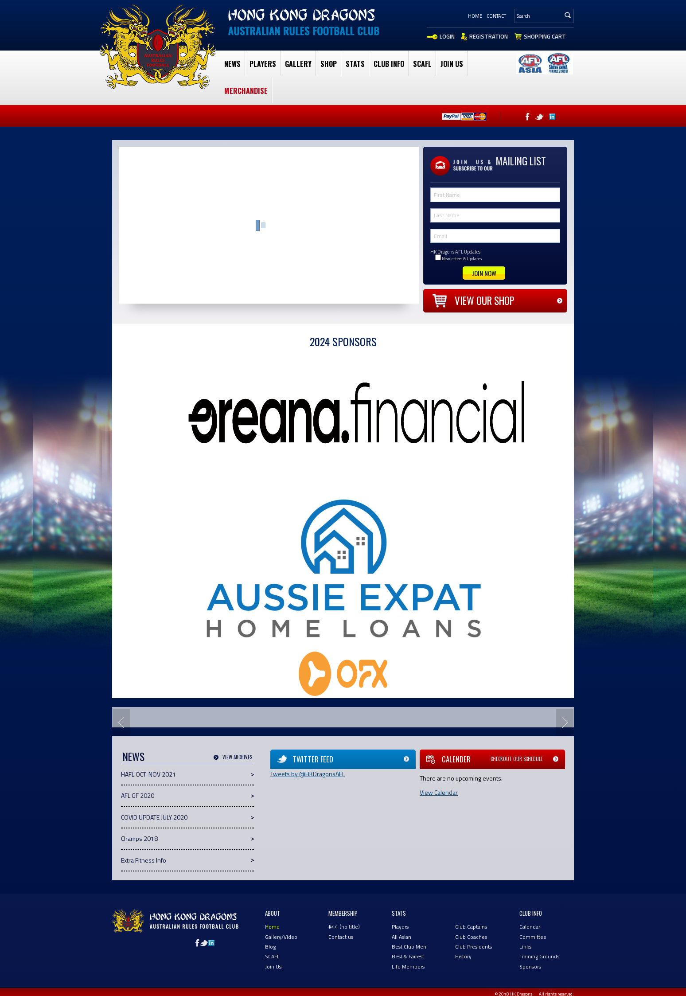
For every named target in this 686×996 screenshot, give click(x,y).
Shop (328, 64)
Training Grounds (539, 956)
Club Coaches (471, 937)
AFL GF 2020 (137, 795)
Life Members (408, 966)
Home (475, 16)
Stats (355, 64)
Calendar (529, 926)
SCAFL (422, 64)
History (463, 956)
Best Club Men (409, 946)
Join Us (451, 64)
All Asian (401, 937)
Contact (496, 16)
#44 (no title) (344, 926)
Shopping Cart (545, 36)
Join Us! (274, 966)
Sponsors (530, 966)
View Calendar (439, 792)
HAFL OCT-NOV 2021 (148, 774)
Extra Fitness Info (143, 860)
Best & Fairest (408, 956)
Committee (532, 937)
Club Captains (471, 926)
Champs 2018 (139, 838)
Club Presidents (473, 946)
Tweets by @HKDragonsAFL (307, 773)
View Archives (237, 757)
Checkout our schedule (517, 758)
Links (525, 946)
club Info (389, 64)
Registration (488, 36)
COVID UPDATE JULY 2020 (154, 817)
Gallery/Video (281, 937)
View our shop (484, 300)
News (232, 64)
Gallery (298, 64)
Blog (270, 946)
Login (447, 36)
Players (262, 64)
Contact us (340, 937)
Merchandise (246, 91)
